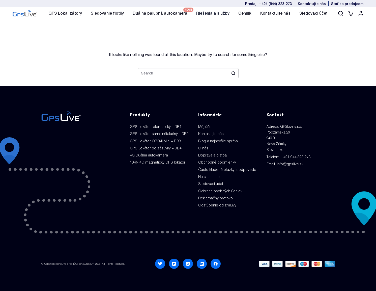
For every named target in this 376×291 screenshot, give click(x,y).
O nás (203, 147)
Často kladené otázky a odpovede (226, 168)
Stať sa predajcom (347, 4)
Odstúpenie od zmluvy (216, 202)
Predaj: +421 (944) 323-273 (268, 4)
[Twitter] (160, 261)
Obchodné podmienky (216, 161)
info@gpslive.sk (289, 164)
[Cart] (350, 13)
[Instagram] (188, 261)
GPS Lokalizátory (65, 13)
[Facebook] (216, 261)
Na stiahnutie (208, 175)
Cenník (244, 13)
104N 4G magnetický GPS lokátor (156, 161)
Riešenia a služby (212, 13)
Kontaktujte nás (312, 4)
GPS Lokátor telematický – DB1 (154, 126)
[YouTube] (174, 261)
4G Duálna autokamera (148, 154)
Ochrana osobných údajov (219, 189)
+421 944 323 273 (293, 157)
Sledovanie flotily (107, 13)
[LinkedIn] (202, 261)
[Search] (340, 13)
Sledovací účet (313, 13)
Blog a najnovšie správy (217, 140)
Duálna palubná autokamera (160, 13)
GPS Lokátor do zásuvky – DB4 (155, 147)
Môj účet (205, 126)
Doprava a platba (211, 154)
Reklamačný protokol (215, 195)
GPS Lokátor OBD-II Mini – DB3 (154, 140)
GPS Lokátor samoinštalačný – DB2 (158, 133)
